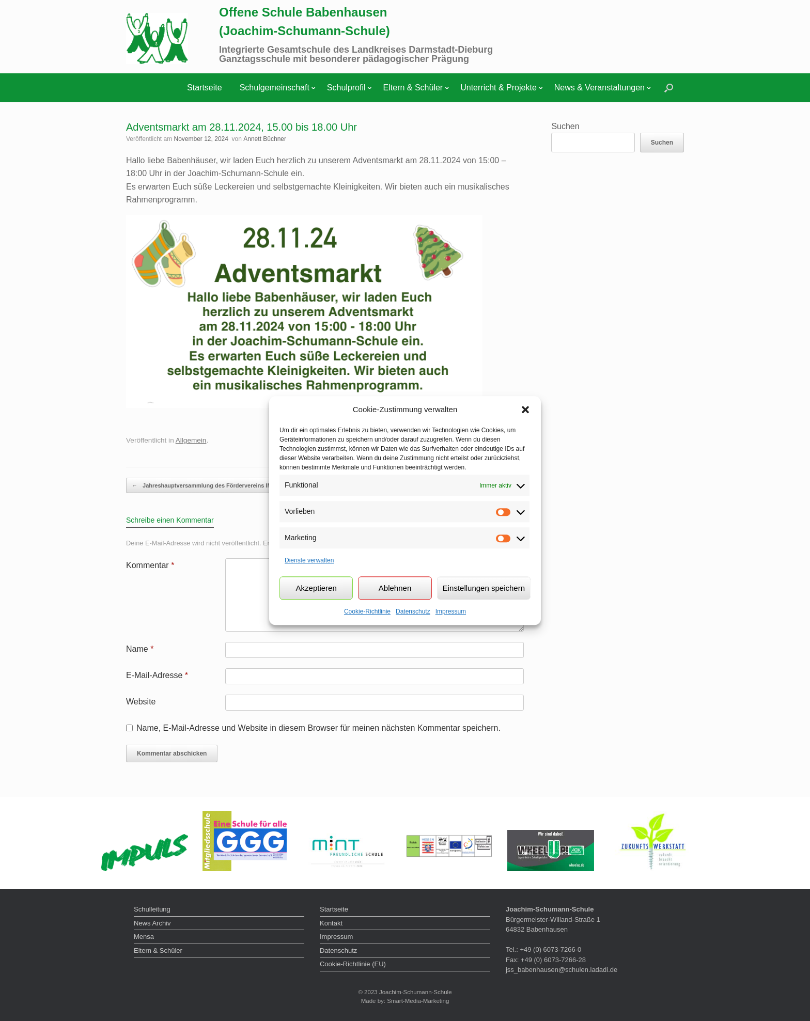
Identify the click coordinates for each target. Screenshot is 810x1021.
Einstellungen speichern (484, 588)
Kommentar (150, 565)
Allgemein (191, 440)
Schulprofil (346, 87)
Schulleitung (152, 909)
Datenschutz (413, 611)
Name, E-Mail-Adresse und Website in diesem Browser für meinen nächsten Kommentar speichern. (318, 728)
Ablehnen (395, 588)
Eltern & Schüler (413, 87)
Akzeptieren (316, 588)
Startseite (204, 87)
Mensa (144, 936)
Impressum (450, 611)
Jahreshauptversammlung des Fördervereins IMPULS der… (217, 485)
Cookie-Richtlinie (367, 611)
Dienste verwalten (309, 560)
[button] (525, 409)
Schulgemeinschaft (274, 87)
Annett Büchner (264, 139)
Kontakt (331, 923)
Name (139, 649)
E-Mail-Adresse (157, 675)
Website (141, 701)
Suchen (565, 126)
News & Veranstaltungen (599, 87)
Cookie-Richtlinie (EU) (353, 964)
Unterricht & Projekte (498, 87)
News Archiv (152, 923)
